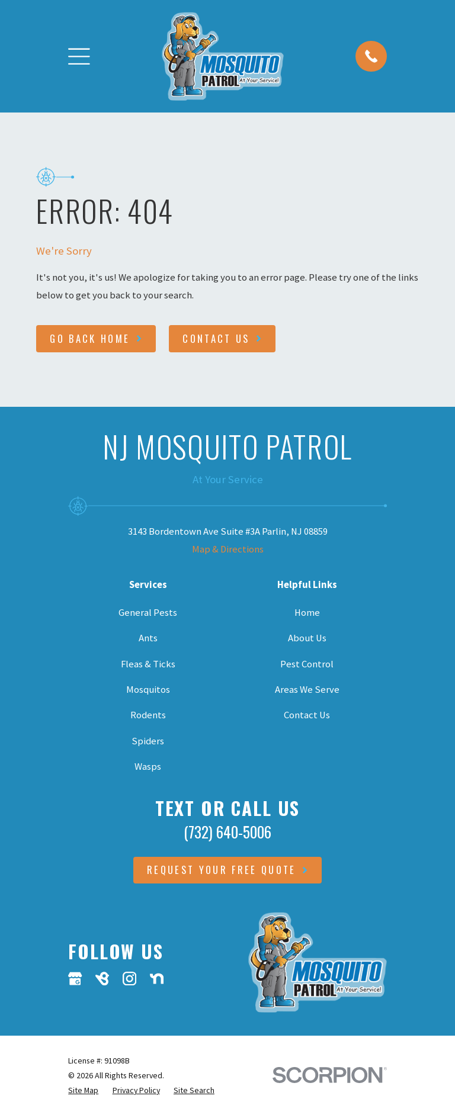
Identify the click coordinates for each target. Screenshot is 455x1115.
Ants (148, 638)
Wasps (147, 766)
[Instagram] (129, 978)
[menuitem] (83, 1090)
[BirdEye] (102, 978)
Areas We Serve (307, 689)
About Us (307, 638)
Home (307, 612)
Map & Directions (228, 549)
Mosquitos (148, 689)
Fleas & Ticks (148, 664)
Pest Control (307, 664)
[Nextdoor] (157, 978)
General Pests (147, 612)
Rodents (148, 715)
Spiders (148, 741)
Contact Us (307, 715)
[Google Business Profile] (75, 978)
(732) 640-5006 (227, 832)
